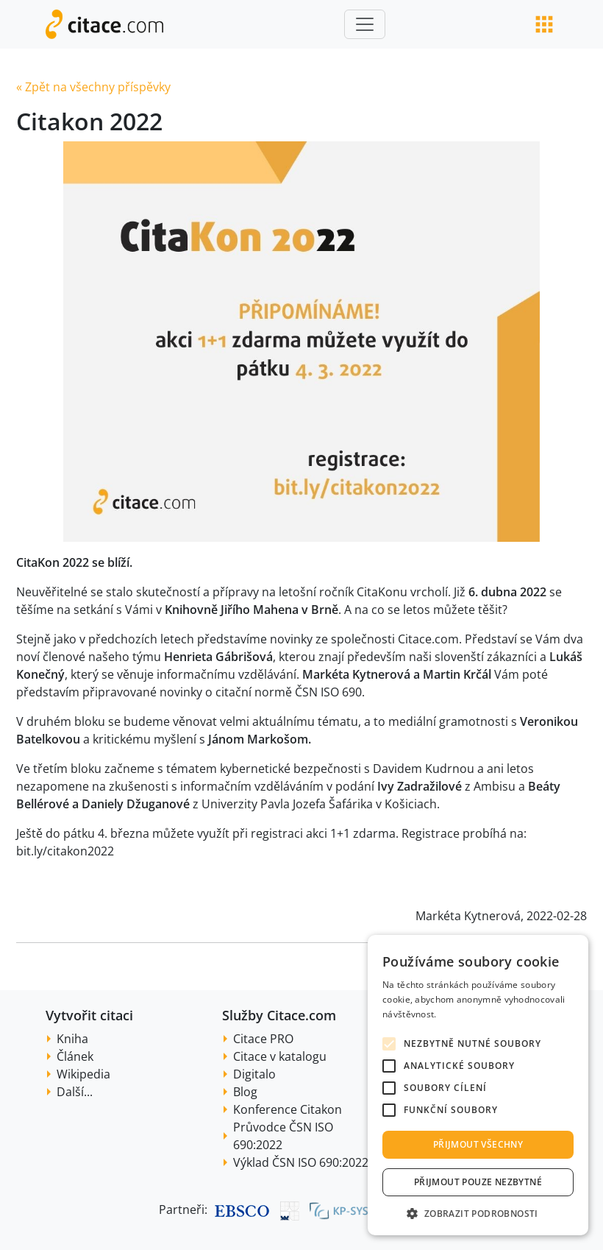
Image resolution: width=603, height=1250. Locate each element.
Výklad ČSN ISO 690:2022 (300, 1162)
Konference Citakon (287, 1109)
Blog (245, 1092)
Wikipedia (83, 1074)
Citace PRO (263, 1039)
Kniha (72, 1039)
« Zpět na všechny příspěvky (93, 87)
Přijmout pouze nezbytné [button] (478, 1182)
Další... (75, 1092)
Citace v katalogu (280, 1056)
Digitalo (254, 1074)
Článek (75, 1056)
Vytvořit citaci (89, 1015)
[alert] (478, 1085)
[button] (478, 1213)
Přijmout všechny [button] (478, 1144)
